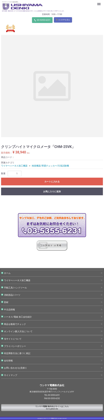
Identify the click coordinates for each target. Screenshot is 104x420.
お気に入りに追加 (52, 191)
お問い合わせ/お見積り (15, 368)
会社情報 (8, 360)
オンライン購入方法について (18, 331)
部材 (6, 302)
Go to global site (52, 407)
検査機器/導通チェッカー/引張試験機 (50, 165)
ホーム (7, 273)
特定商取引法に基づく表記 (17, 353)
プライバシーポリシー (15, 346)
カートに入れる (52, 181)
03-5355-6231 (43, 20)
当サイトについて (13, 338)
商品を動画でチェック (15, 324)
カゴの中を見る (64, 20)
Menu (99, 2)
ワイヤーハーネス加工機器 (14, 165)
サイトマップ (10, 375)
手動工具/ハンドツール (15, 287)
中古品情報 (9, 309)
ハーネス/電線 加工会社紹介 (18, 316)
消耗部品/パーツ (12, 295)
